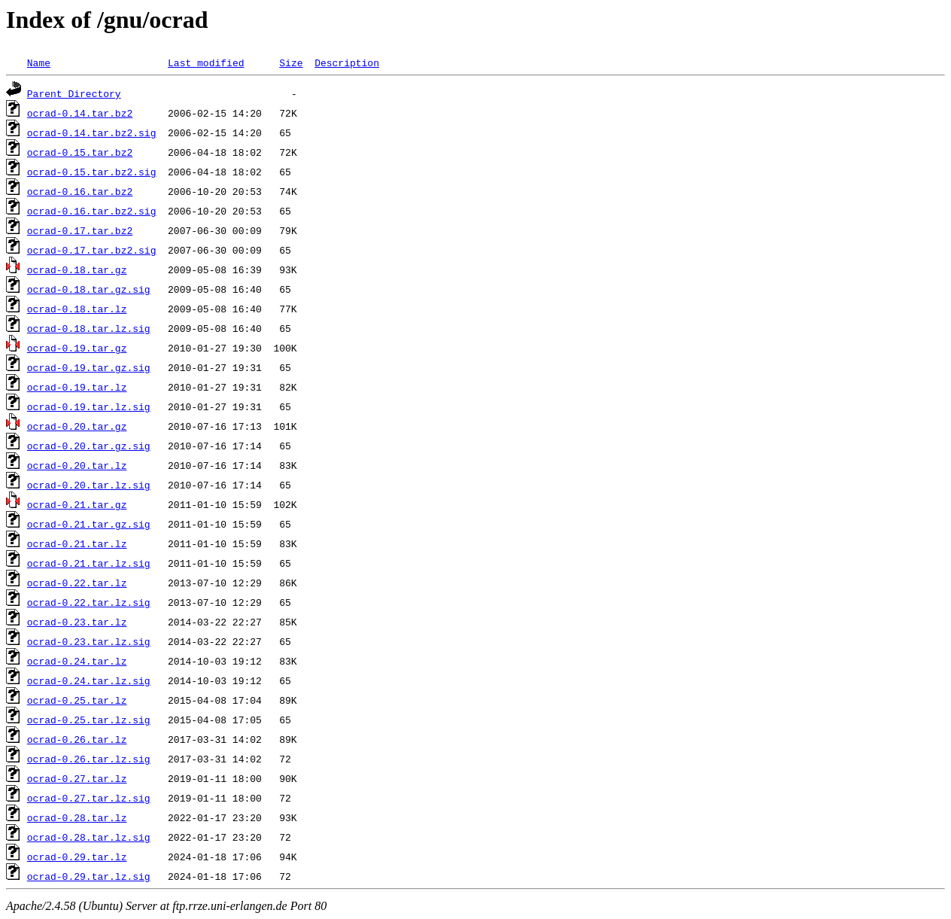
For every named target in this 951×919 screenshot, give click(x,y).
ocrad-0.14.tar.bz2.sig (91, 132)
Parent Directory (74, 93)
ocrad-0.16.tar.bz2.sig (91, 211)
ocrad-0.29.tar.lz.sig (88, 876)
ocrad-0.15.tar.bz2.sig (91, 171)
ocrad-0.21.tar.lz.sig (88, 563)
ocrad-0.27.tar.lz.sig (88, 798)
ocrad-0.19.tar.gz (77, 348)
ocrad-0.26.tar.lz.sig (88, 758)
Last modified (206, 62)
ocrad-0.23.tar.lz (77, 621)
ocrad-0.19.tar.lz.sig (88, 406)
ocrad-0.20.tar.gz (77, 426)
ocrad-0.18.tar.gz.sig (88, 289)
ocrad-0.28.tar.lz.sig (88, 837)
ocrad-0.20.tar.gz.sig (88, 445)
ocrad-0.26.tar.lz (77, 739)
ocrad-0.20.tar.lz (77, 465)
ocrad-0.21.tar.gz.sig (88, 524)
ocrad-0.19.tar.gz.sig (88, 367)
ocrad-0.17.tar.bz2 (79, 230)
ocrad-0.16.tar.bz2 (79, 191)
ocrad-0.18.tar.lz (77, 308)
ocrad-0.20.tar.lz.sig (88, 484)
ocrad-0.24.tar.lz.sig (88, 680)
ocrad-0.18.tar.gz (77, 269)
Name (38, 62)
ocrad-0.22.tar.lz (77, 582)
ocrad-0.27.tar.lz (77, 778)
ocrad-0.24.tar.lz (77, 661)
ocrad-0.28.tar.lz (77, 817)
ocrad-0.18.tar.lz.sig (88, 328)
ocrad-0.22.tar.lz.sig (88, 602)
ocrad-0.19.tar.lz (77, 387)
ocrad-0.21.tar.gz (77, 504)
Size (290, 62)
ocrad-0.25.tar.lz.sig (88, 719)
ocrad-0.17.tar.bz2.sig (91, 250)
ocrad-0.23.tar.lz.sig (88, 641)
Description (346, 62)
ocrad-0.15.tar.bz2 (79, 152)
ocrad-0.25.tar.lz (77, 700)
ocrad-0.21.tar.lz (77, 543)
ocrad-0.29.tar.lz (77, 856)
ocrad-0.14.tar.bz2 (79, 113)
